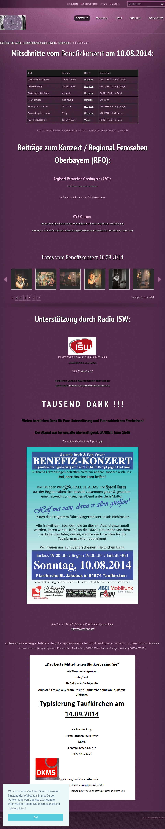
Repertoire (82, 18)
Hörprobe (89, 79)
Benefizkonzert (83, 53)
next (159, 279)
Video (87, 120)
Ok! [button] (36, 817)
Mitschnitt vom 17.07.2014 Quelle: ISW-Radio (82, 357)
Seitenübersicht (90, 4)
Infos (119, 18)
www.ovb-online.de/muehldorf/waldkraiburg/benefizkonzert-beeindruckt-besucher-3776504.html (82, 230)
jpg (101, 441)
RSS (105, 4)
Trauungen (102, 18)
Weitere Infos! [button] (17, 808)
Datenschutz (156, 18)
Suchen (161, 4)
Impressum (135, 18)
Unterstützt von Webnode (153, 817)
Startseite (73, 4)
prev (5, 279)
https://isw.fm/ (87, 371)
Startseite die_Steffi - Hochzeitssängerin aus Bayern (28, 42)
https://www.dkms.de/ (82, 629)
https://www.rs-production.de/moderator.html (89, 385)
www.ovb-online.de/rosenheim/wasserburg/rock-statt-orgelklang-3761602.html (82, 223)
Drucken (116, 4)
